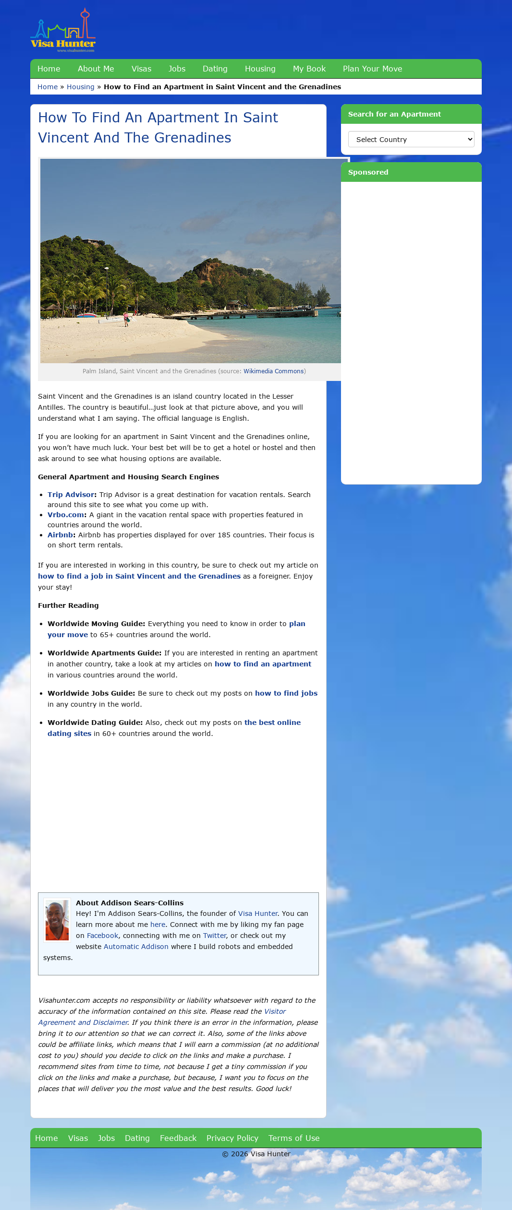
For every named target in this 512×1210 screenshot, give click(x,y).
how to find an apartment (263, 664)
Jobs (177, 68)
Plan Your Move (372, 68)
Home (49, 68)
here (157, 924)
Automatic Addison (136, 946)
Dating (215, 68)
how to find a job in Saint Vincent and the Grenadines (139, 576)
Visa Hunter (257, 913)
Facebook (102, 935)
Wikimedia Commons (274, 371)
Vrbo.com (66, 514)
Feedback (178, 1137)
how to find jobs (286, 693)
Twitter (214, 935)
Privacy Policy (232, 1137)
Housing (260, 68)
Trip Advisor (71, 494)
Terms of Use (294, 1137)
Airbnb (60, 535)
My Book (309, 68)
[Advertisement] (178, 815)
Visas (141, 68)
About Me (96, 68)
